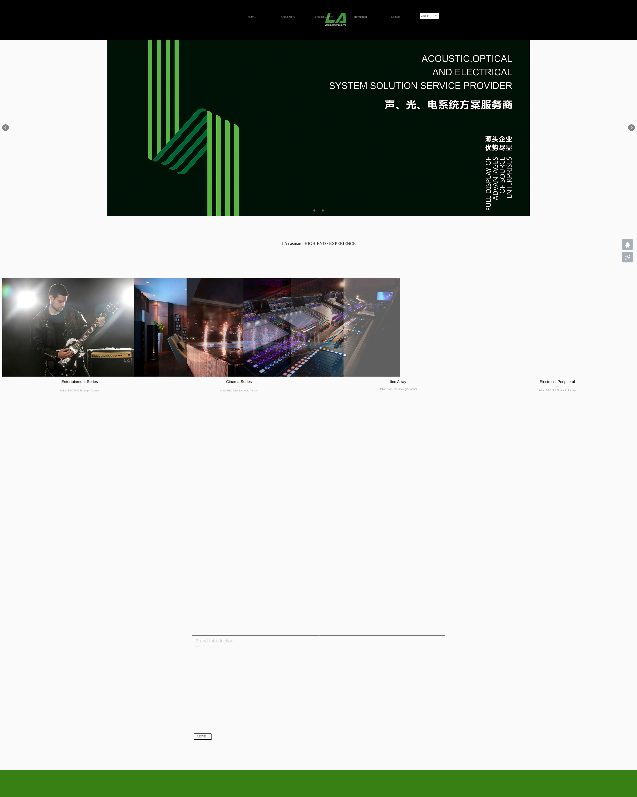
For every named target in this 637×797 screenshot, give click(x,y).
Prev (5, 127)
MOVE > (203, 736)
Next (631, 127)
